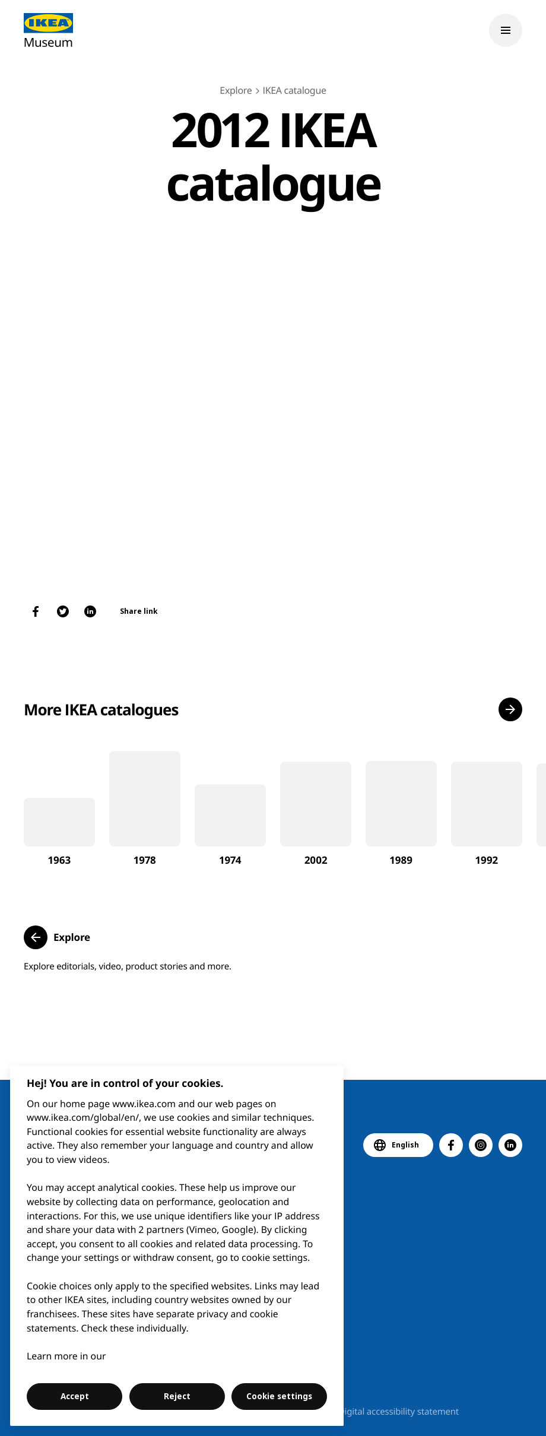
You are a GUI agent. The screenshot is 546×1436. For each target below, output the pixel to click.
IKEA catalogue (294, 90)
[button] (510, 709)
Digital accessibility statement (398, 1412)
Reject (177, 1396)
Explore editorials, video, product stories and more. (127, 966)
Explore (236, 90)
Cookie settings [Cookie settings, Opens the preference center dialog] (279, 1396)
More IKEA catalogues (101, 709)
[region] (177, 1246)
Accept (75, 1396)
